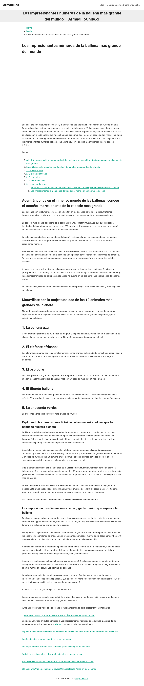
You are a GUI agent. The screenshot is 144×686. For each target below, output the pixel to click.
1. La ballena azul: (34, 170)
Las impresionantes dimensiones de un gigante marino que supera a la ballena (68, 191)
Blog (102, 5)
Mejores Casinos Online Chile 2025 (123, 5)
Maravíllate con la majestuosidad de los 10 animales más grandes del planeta (63, 167)
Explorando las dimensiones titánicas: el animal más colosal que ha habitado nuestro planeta (75, 187)
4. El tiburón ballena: (36, 180)
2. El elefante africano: (37, 174)
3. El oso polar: (33, 177)
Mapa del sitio (81, 678)
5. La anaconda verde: (36, 184)
